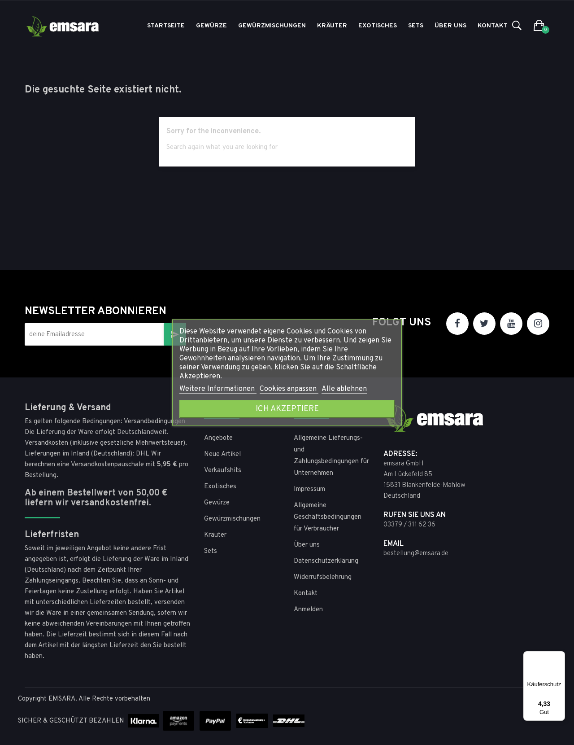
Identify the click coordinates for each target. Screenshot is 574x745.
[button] (539, 26)
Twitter (484, 323)
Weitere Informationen (218, 389)
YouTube (511, 323)
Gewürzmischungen (232, 519)
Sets (210, 551)
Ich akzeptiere (287, 409)
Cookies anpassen (289, 389)
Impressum (309, 489)
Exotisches (220, 486)
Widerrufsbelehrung (323, 577)
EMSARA (61, 699)
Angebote (218, 438)
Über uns (307, 545)
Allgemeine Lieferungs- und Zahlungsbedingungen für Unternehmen (331, 456)
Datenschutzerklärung (326, 561)
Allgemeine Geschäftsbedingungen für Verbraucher (327, 517)
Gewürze (217, 503)
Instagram (538, 323)
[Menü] (559, 656)
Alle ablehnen (344, 389)
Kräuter (215, 535)
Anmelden (308, 609)
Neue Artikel (222, 454)
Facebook (457, 323)
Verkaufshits (222, 470)
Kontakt (305, 593)
